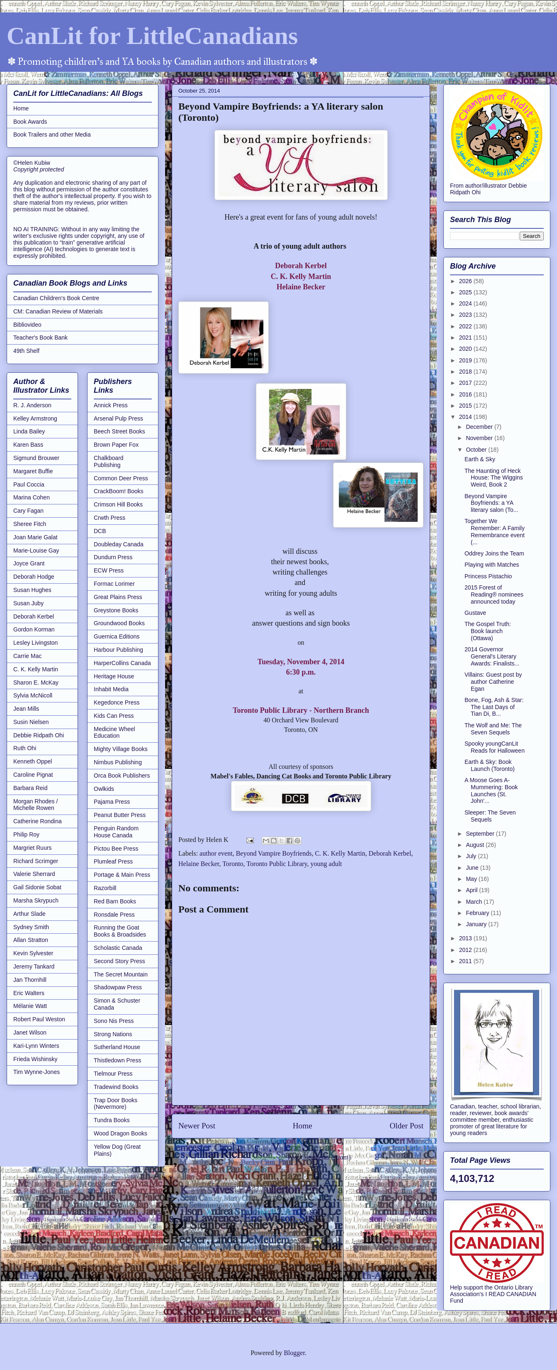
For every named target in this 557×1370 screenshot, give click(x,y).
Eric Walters (28, 993)
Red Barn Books (115, 901)
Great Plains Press (118, 597)
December (480, 426)
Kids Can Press (114, 715)
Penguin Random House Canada (116, 832)
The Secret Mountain (121, 974)
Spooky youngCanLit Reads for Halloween (495, 747)
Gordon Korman (34, 629)
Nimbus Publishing (118, 762)
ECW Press (109, 570)
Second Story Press (119, 961)
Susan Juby (28, 603)
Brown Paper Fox (116, 444)
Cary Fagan (28, 510)
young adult (326, 863)
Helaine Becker (198, 863)
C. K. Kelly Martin (340, 853)
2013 (466, 938)
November (480, 438)
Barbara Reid (30, 788)
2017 (466, 382)
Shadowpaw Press (118, 987)
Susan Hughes (32, 590)
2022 (466, 326)
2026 (466, 281)
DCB (100, 531)
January (477, 924)
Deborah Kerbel (390, 853)
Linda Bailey (29, 431)
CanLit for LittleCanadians (152, 35)
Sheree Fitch (29, 524)
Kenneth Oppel (32, 761)
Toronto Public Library (276, 863)
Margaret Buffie (33, 471)
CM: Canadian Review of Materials (58, 311)
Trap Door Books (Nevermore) (115, 1104)
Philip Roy (26, 834)
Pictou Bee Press (116, 848)
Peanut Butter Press (120, 815)
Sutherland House (117, 1047)
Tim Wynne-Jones (36, 1072)
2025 (466, 292)
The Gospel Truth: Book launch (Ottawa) (488, 631)
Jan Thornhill (29, 979)
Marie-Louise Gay (36, 550)
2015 (466, 405)
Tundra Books (112, 1120)
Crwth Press (109, 517)
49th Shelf (26, 350)
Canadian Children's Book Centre (56, 298)
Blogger (294, 1352)
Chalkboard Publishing (109, 461)
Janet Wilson (29, 1032)
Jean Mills (26, 708)
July (472, 856)
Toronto (232, 863)
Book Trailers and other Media (52, 134)
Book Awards (30, 121)
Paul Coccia (28, 484)
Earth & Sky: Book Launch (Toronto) (490, 765)
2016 (466, 394)
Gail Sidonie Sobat (37, 887)
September (481, 833)
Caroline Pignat (33, 774)
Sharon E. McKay (35, 682)
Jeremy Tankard (33, 966)
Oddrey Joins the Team (494, 553)
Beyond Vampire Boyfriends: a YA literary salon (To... (491, 503)
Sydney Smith (31, 927)
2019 (466, 360)
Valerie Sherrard (34, 874)
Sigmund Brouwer (36, 458)
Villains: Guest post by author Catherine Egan (493, 681)
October (477, 449)
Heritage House (114, 676)
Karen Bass (28, 444)
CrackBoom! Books (119, 491)
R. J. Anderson (32, 405)
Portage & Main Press (122, 874)
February (478, 913)
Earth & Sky (480, 459)
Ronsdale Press (114, 914)
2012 (466, 950)
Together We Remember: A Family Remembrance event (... (495, 531)
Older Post (406, 1125)
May (472, 879)
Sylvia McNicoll (32, 695)
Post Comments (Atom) (318, 1157)
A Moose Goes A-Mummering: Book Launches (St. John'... (491, 790)
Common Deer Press (121, 478)
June (473, 867)
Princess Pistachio (488, 576)
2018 (466, 371)
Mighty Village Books (121, 749)
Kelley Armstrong (35, 418)
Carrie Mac (27, 656)
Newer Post (196, 1125)
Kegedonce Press (117, 702)
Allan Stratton (30, 940)
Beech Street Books (119, 431)
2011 (466, 961)
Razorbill (105, 888)
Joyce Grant (28, 563)
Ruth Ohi (24, 748)
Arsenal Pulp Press (118, 418)
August (475, 845)
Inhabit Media (111, 689)
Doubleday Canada (119, 544)
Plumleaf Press (113, 861)
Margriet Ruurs (32, 847)
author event (216, 853)
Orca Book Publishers (122, 775)
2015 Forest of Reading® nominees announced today (494, 594)
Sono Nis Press (114, 1021)
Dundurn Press (113, 557)
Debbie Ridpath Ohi (38, 735)
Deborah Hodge (33, 576)
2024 (466, 303)
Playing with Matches (492, 564)
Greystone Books (116, 610)
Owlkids (104, 788)
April (472, 890)
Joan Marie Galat (35, 537)
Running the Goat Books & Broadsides (120, 931)
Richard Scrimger (35, 861)
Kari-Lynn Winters (36, 1045)
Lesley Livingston (35, 642)
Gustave (475, 612)
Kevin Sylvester (33, 953)
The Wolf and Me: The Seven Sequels (493, 729)
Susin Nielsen (31, 722)
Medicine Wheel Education (114, 732)
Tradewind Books (116, 1087)
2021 (466, 337)
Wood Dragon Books (120, 1133)
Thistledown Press (117, 1060)
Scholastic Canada (118, 947)
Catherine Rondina (37, 821)
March (475, 901)
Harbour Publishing (118, 649)
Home (302, 1125)
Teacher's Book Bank (40, 337)
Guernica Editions (117, 636)
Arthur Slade (29, 913)
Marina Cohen (31, 497)
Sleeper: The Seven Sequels (490, 816)
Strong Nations (113, 1034)
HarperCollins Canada (122, 663)
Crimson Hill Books (118, 504)
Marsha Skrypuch (35, 900)
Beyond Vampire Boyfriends (274, 853)
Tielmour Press (113, 1073)
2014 (466, 416)
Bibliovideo (27, 324)
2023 (466, 314)
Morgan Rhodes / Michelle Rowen (35, 805)
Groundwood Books (119, 623)
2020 (466, 348)
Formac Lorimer (114, 583)
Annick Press (111, 405)
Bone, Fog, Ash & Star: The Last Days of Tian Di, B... (494, 707)
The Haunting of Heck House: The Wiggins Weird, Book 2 (494, 477)
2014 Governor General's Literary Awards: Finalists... (492, 656)
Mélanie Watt (30, 1006)
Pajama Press (112, 801)
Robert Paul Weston (39, 1019)
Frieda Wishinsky (35, 1059)
